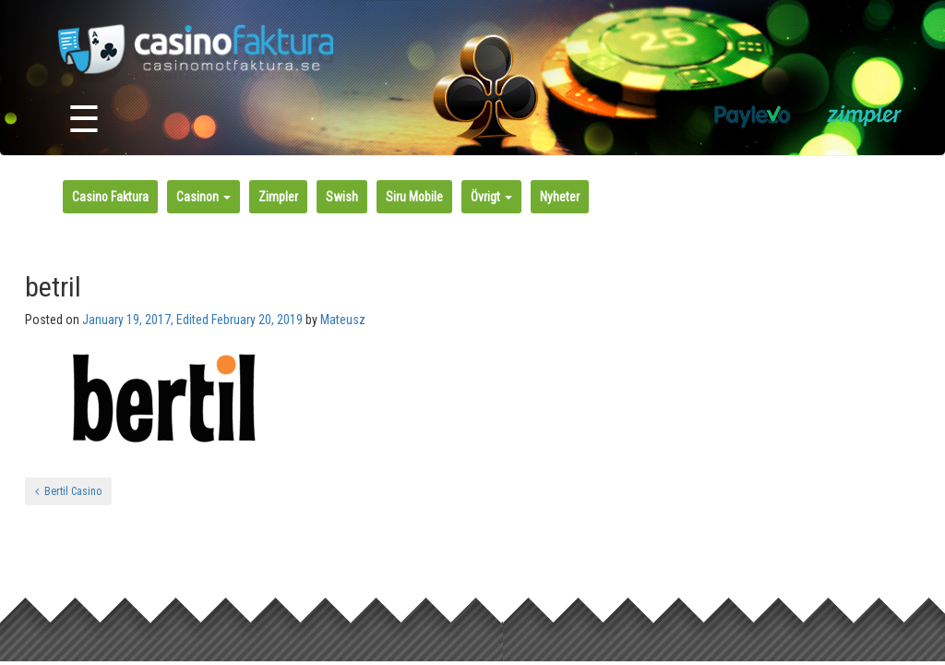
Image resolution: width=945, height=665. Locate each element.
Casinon (203, 196)
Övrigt (491, 196)
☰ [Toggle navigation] (84, 119)
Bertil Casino (68, 491)
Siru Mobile (414, 196)
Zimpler (278, 196)
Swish (342, 196)
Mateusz (342, 319)
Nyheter (560, 196)
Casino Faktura (110, 196)
